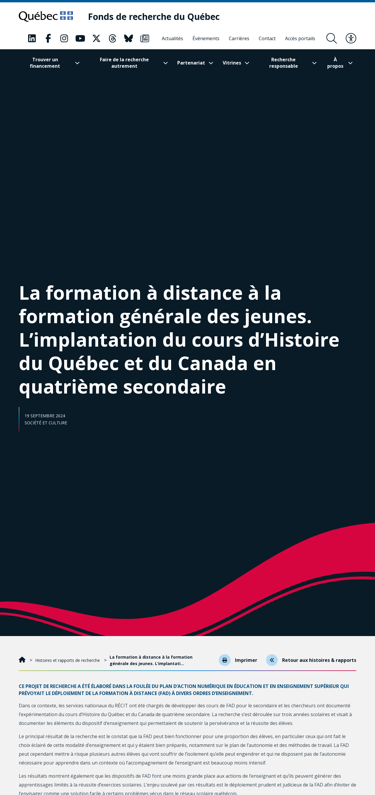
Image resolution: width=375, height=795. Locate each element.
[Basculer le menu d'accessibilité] (351, 38)
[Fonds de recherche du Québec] (154, 16)
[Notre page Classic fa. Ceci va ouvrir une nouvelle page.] (32, 38)
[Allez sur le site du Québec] (46, 16)
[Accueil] (23, 660)
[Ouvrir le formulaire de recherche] (331, 38)
